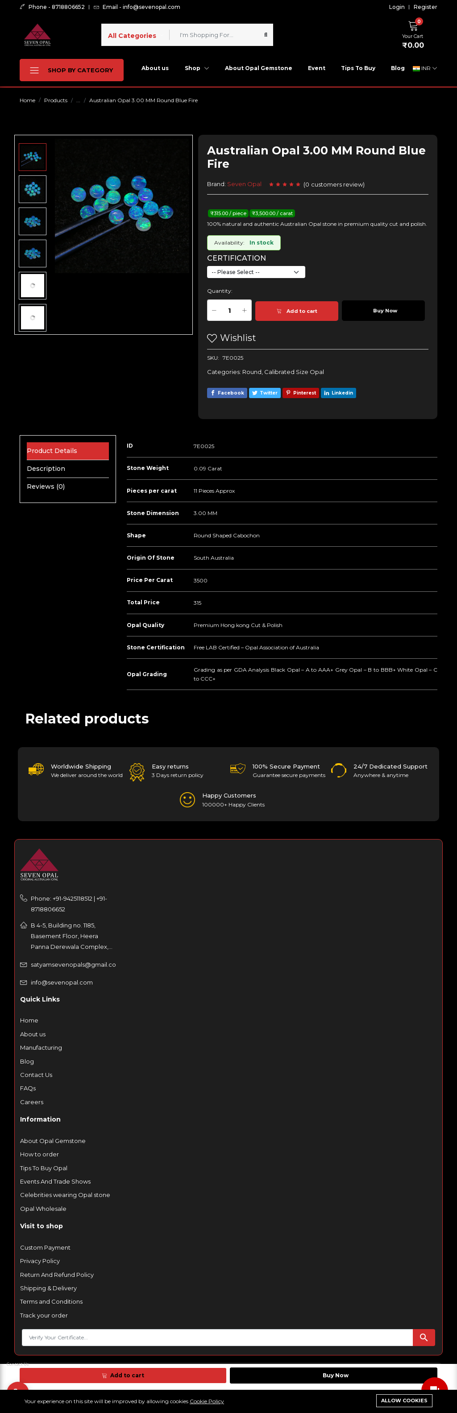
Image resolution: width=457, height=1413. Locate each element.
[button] (415, 33)
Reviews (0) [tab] (46, 486)
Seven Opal (244, 183)
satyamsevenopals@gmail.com (73, 964)
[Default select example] (256, 272)
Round (252, 371)
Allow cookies (404, 1400)
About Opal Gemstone (258, 68)
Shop (197, 68)
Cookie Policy (207, 1401)
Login (397, 7)
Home (27, 100)
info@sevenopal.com (62, 982)
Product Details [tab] (52, 451)
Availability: (229, 242)
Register (425, 7)
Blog (398, 68)
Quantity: (220, 290)
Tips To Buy (358, 68)
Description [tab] (46, 469)
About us (155, 68)
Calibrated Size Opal (294, 371)
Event (316, 68)
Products (55, 100)
